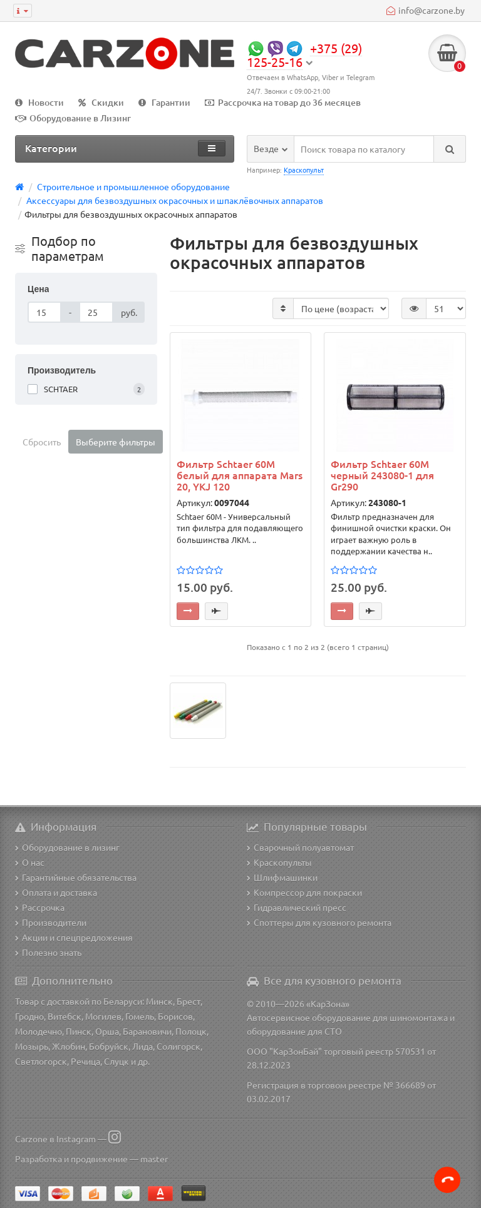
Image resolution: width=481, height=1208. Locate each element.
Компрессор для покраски (304, 892)
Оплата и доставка (56, 892)
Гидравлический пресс (296, 907)
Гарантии (164, 102)
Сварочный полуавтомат (300, 847)
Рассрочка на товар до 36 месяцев (283, 102)
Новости (39, 102)
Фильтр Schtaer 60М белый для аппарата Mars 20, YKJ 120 (240, 475)
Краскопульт (304, 170)
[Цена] (44, 312)
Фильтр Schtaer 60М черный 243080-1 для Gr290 (382, 475)
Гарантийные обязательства (76, 877)
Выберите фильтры (115, 441)
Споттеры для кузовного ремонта (319, 922)
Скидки (101, 102)
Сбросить (42, 441)
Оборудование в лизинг (67, 847)
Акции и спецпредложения (74, 937)
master (154, 1158)
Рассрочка (40, 907)
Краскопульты (279, 862)
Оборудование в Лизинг (73, 118)
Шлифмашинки (282, 877)
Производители (50, 922)
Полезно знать (48, 952)
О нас (29, 862)
